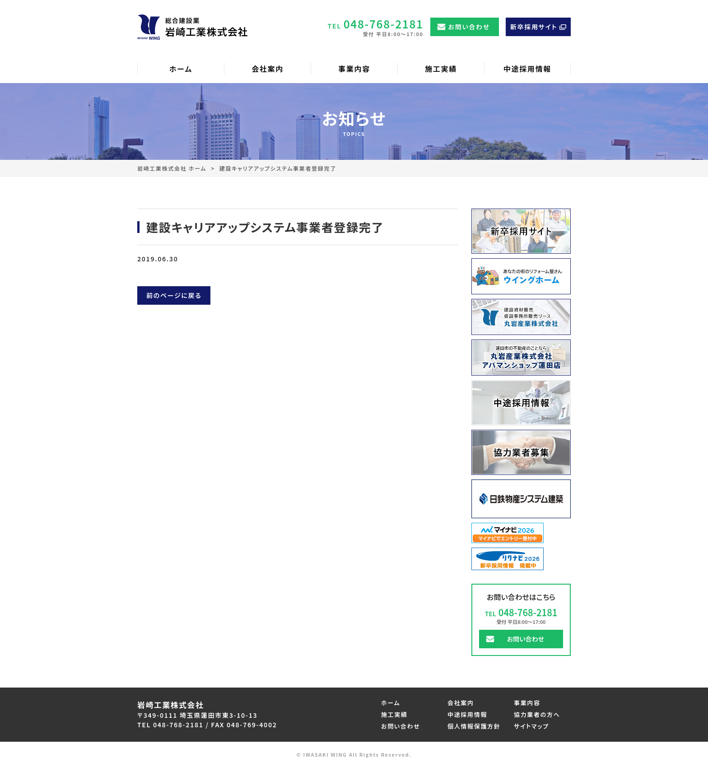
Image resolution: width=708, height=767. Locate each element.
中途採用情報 (467, 714)
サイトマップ (531, 726)
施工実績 (394, 714)
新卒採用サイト (533, 26)
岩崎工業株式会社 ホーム (171, 168)
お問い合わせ (469, 26)
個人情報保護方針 (473, 726)
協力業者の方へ (537, 714)
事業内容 (527, 702)
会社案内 (460, 702)
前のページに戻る (173, 295)
